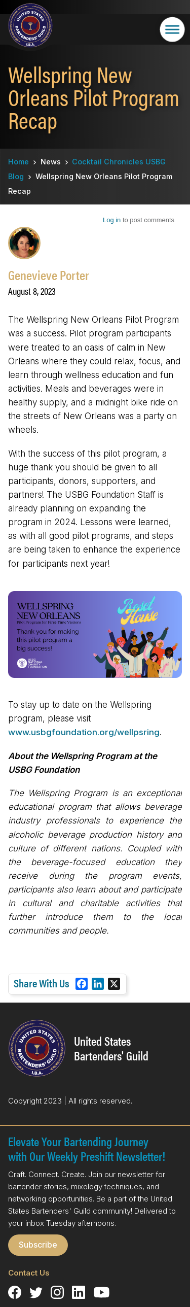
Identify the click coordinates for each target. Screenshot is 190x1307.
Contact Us (29, 1273)
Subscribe (38, 1245)
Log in (112, 220)
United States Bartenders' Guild (111, 1048)
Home (18, 161)
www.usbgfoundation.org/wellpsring (84, 732)
